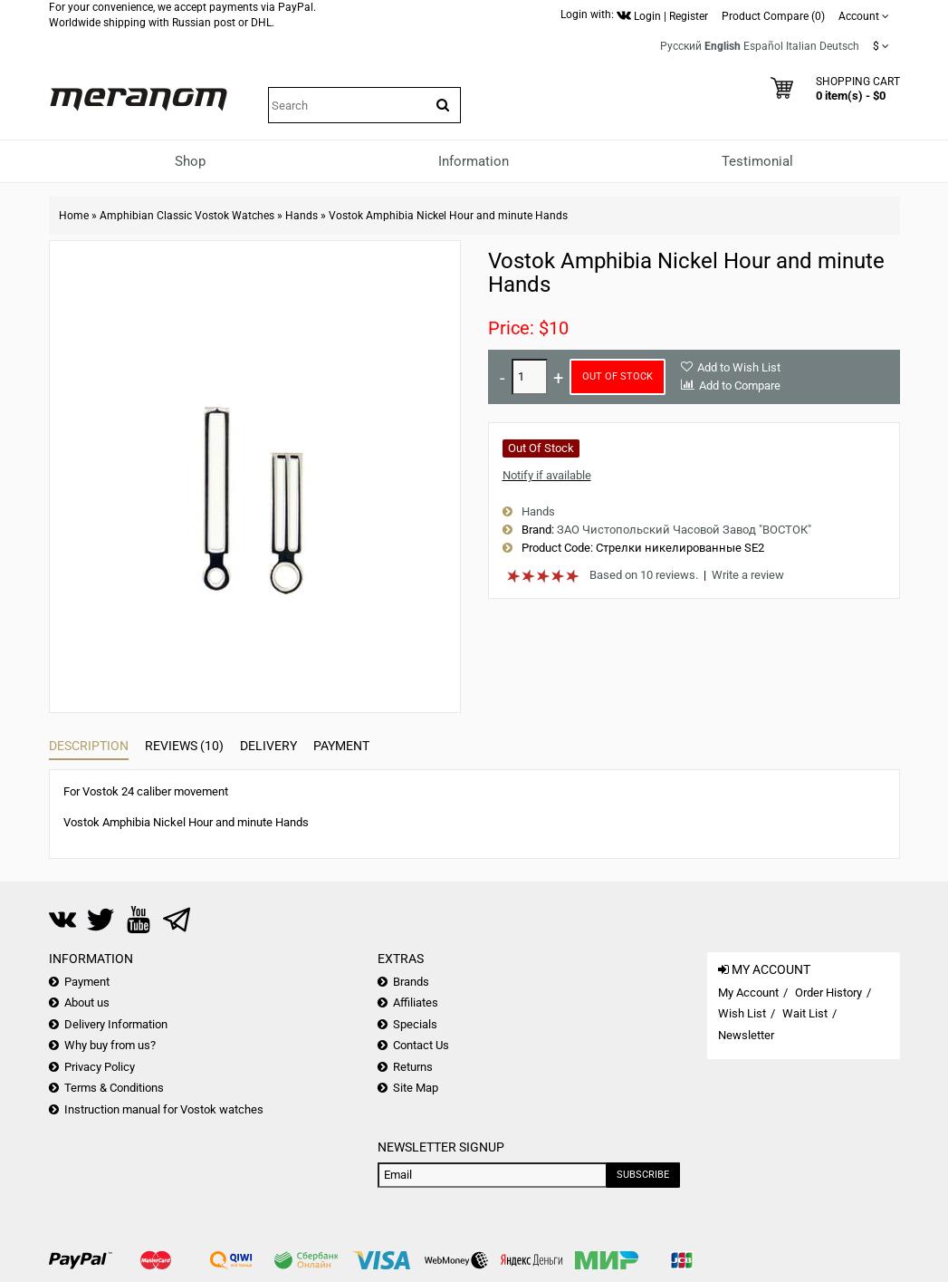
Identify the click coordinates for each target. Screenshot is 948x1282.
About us (87, 1002)
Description (89, 745)
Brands (411, 981)
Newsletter (746, 1035)
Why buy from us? (110, 1045)
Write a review (748, 575)
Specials (415, 1024)
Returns (413, 1067)
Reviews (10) (184, 745)
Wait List (805, 1013)
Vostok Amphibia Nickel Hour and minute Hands (448, 215)
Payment (341, 745)
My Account (748, 992)
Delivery (268, 745)
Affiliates (415, 1002)
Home (74, 215)
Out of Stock (617, 376)
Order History (828, 992)
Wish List (742, 1013)
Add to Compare (739, 385)
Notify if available (547, 475)
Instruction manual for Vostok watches (163, 1109)
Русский (681, 46)
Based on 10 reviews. (643, 575)
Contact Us (421, 1045)
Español (763, 46)
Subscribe (643, 1175)
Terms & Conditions (114, 1087)
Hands (301, 215)
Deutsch (839, 46)
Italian (801, 46)
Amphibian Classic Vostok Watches (187, 215)
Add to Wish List (738, 367)
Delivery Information (116, 1024)
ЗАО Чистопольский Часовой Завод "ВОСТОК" (684, 529)
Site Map (415, 1087)
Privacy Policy (99, 1067)
